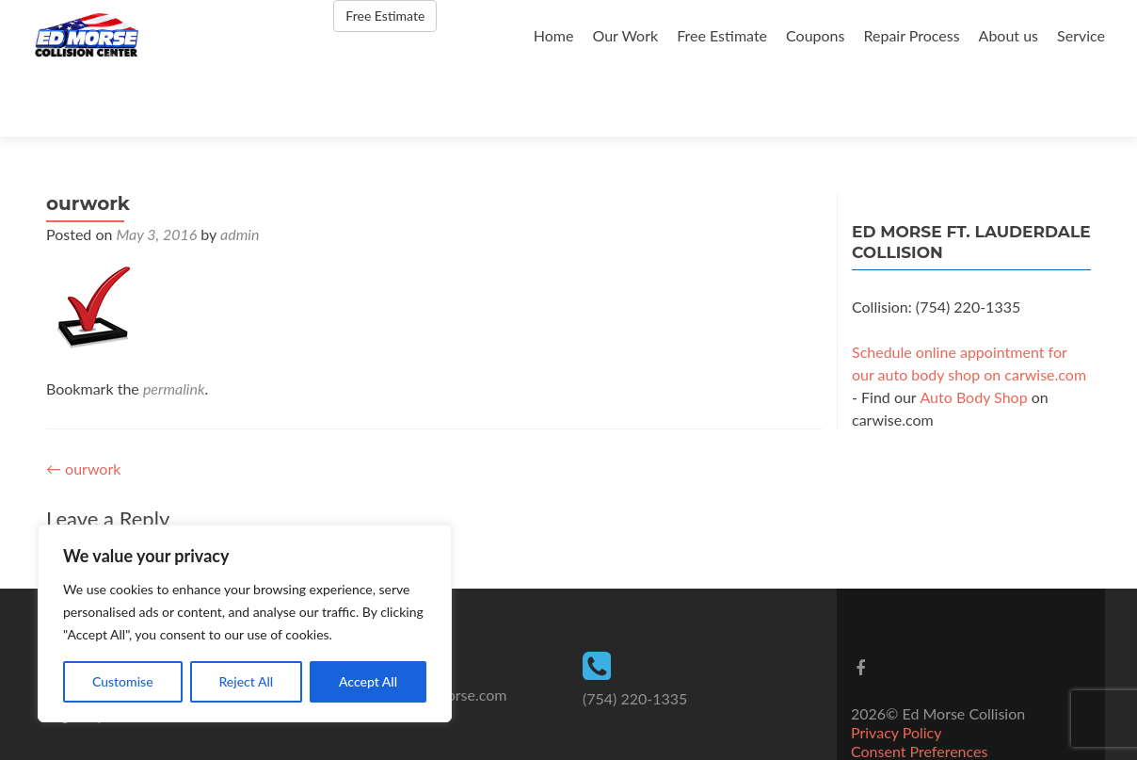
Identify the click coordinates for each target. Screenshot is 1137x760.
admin (239, 169)
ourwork (83, 403)
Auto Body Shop (973, 332)
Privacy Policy (896, 667)
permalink (174, 323)
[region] (245, 623)
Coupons (815, 35)
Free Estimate (722, 35)
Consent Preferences (919, 686)
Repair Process (911, 35)
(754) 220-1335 (635, 633)
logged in (162, 489)
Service (1081, 35)
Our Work (625, 35)
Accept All (368, 681)
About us (1008, 35)
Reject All (245, 681)
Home (554, 35)
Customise (122, 681)
